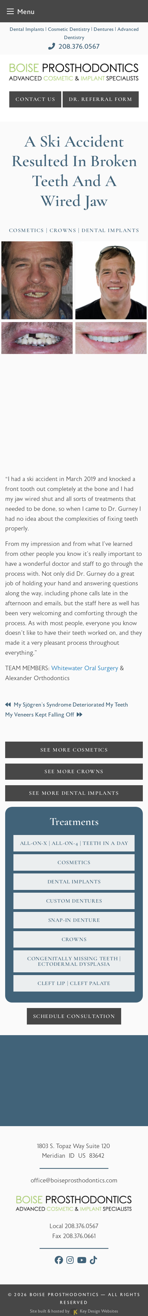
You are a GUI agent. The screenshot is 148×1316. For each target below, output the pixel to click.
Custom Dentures (74, 900)
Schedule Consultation (74, 1016)
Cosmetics (73, 862)
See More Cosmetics (74, 749)
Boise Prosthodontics (64, 1294)
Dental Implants (74, 881)
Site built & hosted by (74, 1311)
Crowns (74, 939)
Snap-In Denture (74, 920)
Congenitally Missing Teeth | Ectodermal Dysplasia (74, 961)
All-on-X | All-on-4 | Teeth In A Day (74, 843)
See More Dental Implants (74, 793)
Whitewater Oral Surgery (84, 668)
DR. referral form (100, 99)
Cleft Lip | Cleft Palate (74, 983)
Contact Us (35, 99)
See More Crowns (74, 771)
